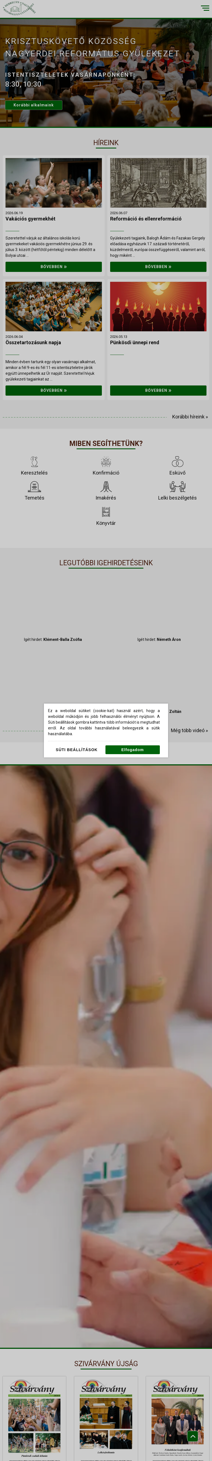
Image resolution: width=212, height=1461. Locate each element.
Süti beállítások (76, 750)
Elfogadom (132, 750)
